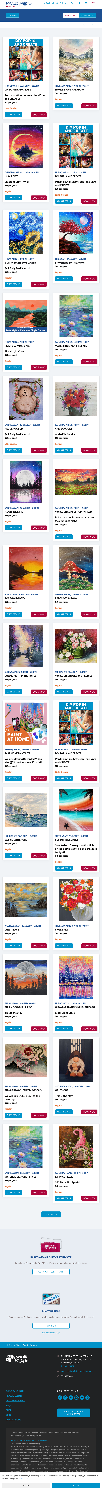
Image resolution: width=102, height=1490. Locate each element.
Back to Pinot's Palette (56, 3)
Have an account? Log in (51, 1333)
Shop (9, 1410)
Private (87, 15)
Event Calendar (15, 1391)
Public (71, 15)
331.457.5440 (67, 1376)
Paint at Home (13, 1419)
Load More (51, 1214)
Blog (8, 1415)
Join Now (51, 1326)
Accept (76, 1485)
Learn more (23, 1478)
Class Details (13, 114)
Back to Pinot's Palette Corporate (24, 1345)
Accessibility (42, 1440)
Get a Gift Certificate (51, 1272)
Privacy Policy (29, 1440)
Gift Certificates (15, 1400)
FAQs (8, 1405)
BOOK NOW (39, 114)
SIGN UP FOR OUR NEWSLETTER (73, 1412)
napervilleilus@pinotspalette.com (76, 1371)
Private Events (14, 1396)
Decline (26, 1485)
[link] (92, 25)
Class (12, 15)
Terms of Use (16, 1440)
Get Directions (67, 1366)
